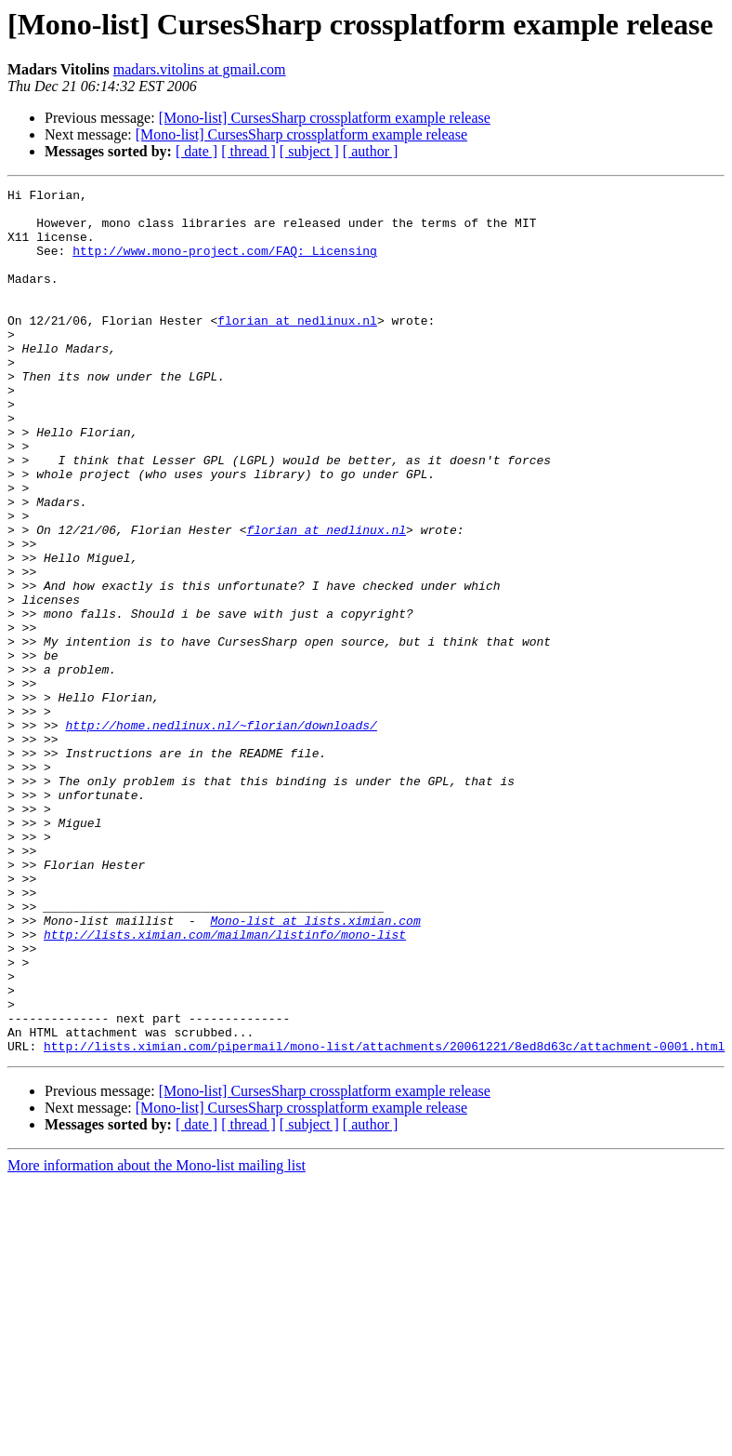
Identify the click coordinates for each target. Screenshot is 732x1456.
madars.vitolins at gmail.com (199, 69)
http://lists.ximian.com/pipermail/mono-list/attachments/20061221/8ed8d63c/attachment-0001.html (384, 1218)
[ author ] (371, 151)
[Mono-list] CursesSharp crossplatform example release (324, 118)
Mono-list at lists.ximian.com (315, 1068)
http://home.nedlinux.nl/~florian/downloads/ (220, 833)
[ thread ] (248, 151)
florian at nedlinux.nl (297, 348)
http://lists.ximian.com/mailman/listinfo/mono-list (225, 1084)
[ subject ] (309, 151)
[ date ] (196, 151)
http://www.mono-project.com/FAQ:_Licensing (224, 264)
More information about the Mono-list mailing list (156, 1338)
